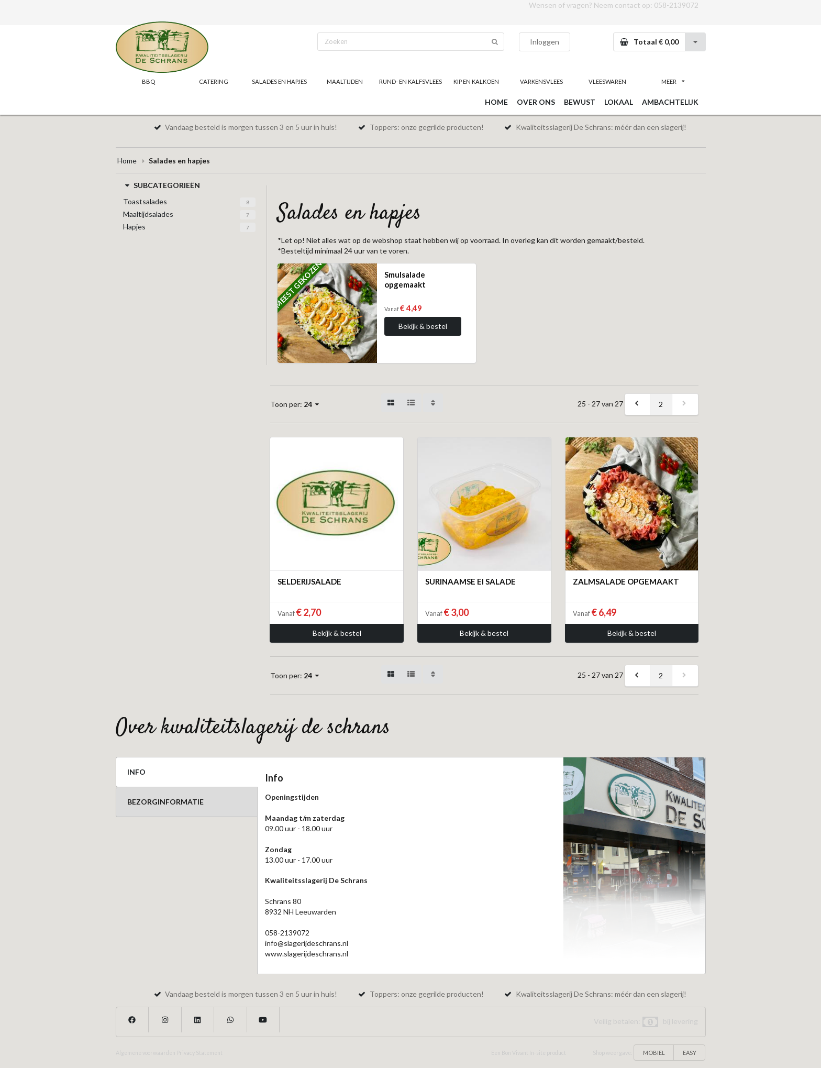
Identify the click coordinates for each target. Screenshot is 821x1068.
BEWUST (579, 101)
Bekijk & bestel (422, 326)
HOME (496, 101)
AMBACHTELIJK (670, 101)
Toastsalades (145, 201)
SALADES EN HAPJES (279, 81)
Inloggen (544, 41)
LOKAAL (618, 101)
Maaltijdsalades (148, 214)
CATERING (213, 81)
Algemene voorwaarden (145, 1053)
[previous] (637, 404)
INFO (136, 771)
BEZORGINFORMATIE (165, 801)
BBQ (148, 81)
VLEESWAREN (607, 81)
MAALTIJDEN (345, 81)
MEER (672, 81)
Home (127, 160)
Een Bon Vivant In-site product (528, 1053)
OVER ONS (536, 101)
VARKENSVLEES (541, 81)
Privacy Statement (199, 1053)
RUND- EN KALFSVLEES (410, 81)
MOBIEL (654, 1052)
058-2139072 (676, 5)
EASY (689, 1052)
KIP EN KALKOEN (476, 81)
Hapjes (134, 226)
